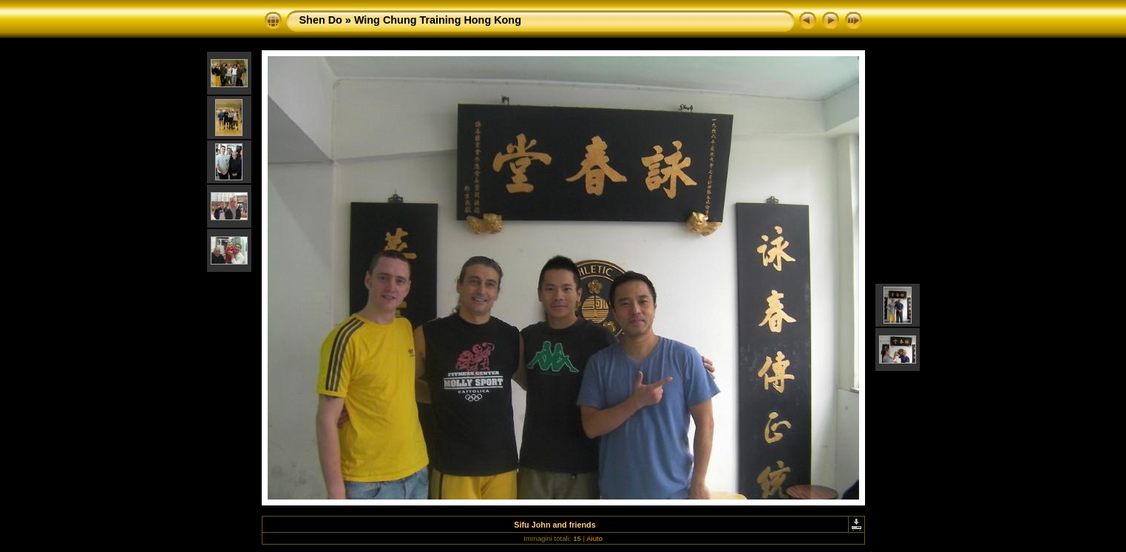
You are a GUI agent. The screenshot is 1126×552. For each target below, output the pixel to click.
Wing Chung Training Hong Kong (437, 20)
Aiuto (594, 538)
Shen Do (320, 20)
